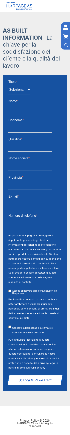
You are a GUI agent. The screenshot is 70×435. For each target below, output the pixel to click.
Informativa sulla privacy (31, 367)
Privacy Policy (30, 420)
